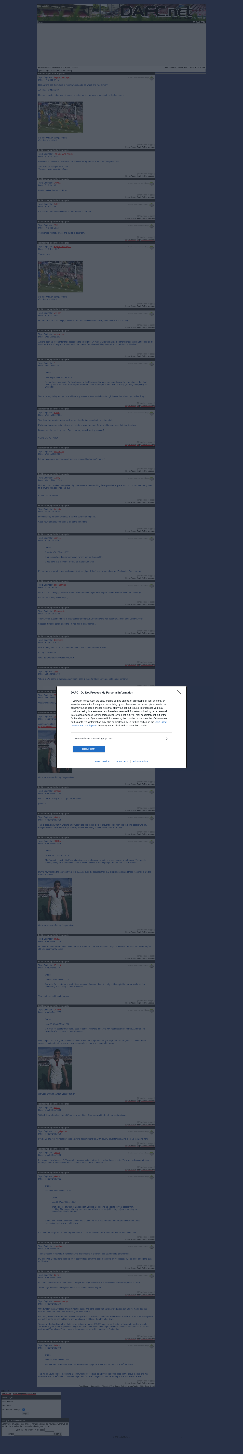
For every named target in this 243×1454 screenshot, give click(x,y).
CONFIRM (88, 749)
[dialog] (121, 727)
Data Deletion (102, 761)
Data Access (121, 761)
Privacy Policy (140, 761)
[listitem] (121, 738)
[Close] (180, 693)
